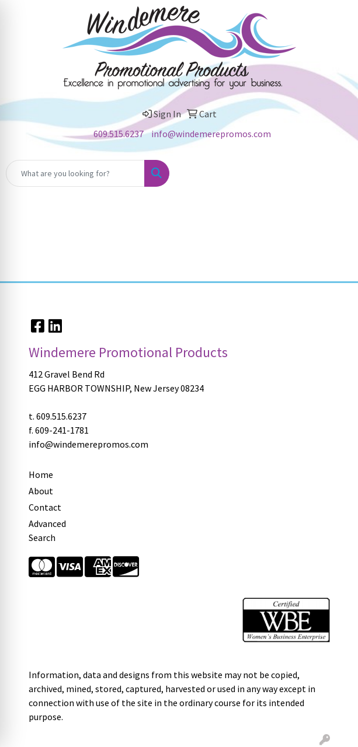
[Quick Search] (75, 173)
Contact (45, 507)
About (41, 491)
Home (41, 474)
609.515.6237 (118, 133)
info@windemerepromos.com (211, 133)
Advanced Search (47, 530)
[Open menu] (334, 173)
